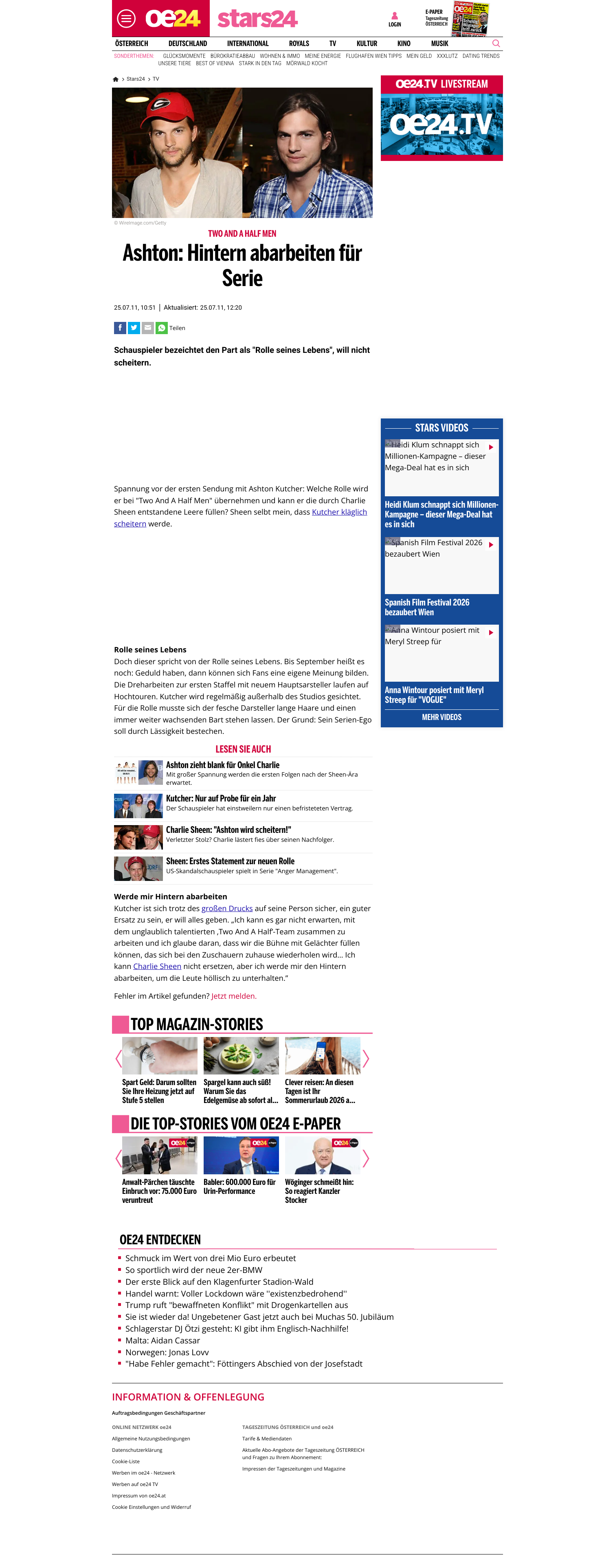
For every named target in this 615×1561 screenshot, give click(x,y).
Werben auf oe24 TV (135, 1484)
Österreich (131, 43)
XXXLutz (447, 56)
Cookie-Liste (126, 1461)
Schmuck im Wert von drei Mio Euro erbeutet (207, 1258)
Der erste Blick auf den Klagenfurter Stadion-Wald (216, 1281)
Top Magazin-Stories (197, 1025)
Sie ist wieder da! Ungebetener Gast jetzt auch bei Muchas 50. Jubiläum (256, 1316)
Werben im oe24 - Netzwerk (143, 1472)
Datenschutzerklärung (137, 1450)
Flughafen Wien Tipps (374, 56)
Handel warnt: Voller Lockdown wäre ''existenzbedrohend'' (232, 1293)
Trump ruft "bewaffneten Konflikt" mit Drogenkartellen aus (233, 1304)
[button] (124, 18)
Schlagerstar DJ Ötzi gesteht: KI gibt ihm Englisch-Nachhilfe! (233, 1328)
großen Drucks (227, 908)
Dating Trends (481, 56)
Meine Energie (323, 56)
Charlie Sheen (157, 966)
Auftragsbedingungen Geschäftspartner (158, 1412)
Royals (299, 43)
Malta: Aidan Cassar (159, 1340)
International (248, 43)
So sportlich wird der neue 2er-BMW (190, 1269)
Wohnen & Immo (280, 56)
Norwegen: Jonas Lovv (163, 1352)
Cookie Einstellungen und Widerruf (151, 1507)
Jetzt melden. (234, 996)
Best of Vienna (215, 63)
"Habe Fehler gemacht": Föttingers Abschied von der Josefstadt (240, 1363)
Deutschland (188, 43)
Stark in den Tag (260, 63)
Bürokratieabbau (233, 56)
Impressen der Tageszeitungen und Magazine (293, 1468)
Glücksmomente (184, 56)
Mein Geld (419, 56)
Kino (404, 43)
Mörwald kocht (307, 63)
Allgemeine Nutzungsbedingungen (151, 1438)
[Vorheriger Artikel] (125, 1059)
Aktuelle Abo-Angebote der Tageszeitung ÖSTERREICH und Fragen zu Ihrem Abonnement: (303, 1454)
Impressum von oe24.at (139, 1495)
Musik (439, 43)
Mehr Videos (442, 718)
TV (332, 43)
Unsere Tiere (174, 63)
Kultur (367, 43)
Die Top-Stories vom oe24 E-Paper (236, 1125)
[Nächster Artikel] (360, 1059)
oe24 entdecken (160, 1240)
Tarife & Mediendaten (267, 1438)
